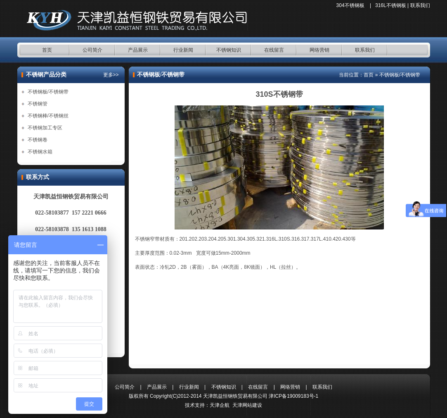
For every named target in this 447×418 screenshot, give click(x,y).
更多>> (111, 75)
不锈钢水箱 (40, 152)
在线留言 (274, 50)
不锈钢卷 (37, 140)
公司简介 (92, 50)
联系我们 (420, 5)
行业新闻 (183, 50)
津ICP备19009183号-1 (293, 396)
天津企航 (219, 405)
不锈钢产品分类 (46, 75)
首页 (47, 50)
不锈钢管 (37, 104)
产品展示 (138, 50)
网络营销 (319, 50)
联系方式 (37, 177)
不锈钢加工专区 (45, 128)
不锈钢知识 (228, 50)
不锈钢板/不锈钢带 (48, 92)
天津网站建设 (247, 405)
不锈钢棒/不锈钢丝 (48, 116)
